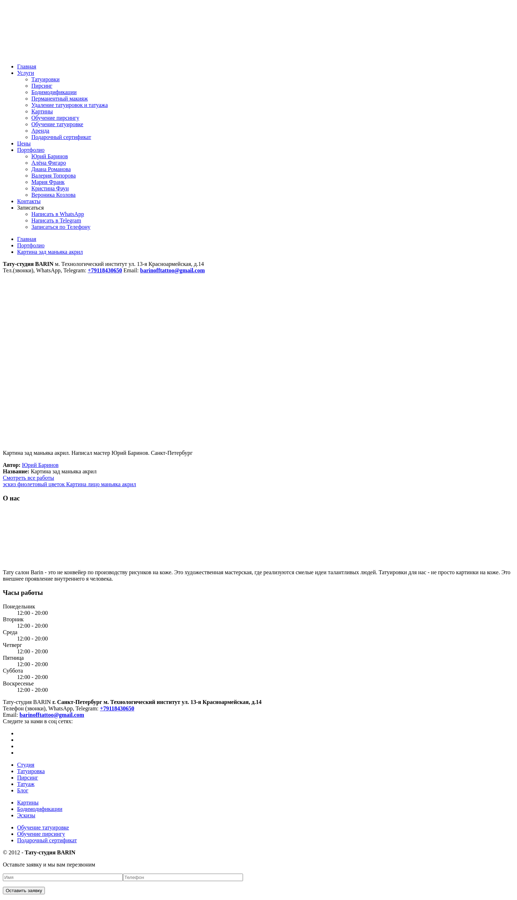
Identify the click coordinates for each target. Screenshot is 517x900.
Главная (26, 66)
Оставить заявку (24, 890)
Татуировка (31, 771)
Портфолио (31, 150)
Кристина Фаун (50, 188)
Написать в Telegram (56, 220)
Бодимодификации (54, 92)
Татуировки (45, 79)
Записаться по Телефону (61, 227)
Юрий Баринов (49, 156)
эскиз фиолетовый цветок (34, 484)
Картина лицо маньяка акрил (101, 484)
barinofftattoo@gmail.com (52, 715)
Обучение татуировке (57, 124)
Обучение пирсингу (55, 118)
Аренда (40, 131)
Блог (23, 790)
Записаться (30, 208)
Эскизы (26, 815)
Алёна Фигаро (48, 163)
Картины (42, 111)
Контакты (29, 201)
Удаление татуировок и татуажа (69, 105)
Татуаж (26, 784)
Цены (24, 143)
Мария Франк (47, 182)
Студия (25, 765)
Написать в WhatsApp (57, 214)
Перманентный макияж (59, 99)
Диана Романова (51, 169)
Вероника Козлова (53, 195)
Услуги (25, 73)
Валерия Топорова (53, 176)
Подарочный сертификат (61, 137)
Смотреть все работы (28, 478)
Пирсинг (41, 86)
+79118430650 (117, 708)
